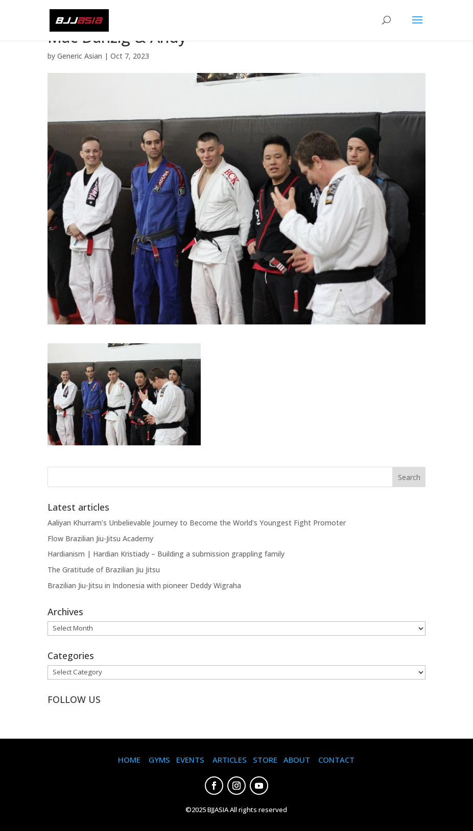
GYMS (159, 759)
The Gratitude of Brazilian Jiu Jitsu (104, 569)
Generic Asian (79, 56)
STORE (265, 759)
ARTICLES (229, 759)
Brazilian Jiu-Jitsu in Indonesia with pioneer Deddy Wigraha (144, 585)
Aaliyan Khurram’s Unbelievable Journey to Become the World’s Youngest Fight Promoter (197, 522)
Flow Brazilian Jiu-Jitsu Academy (100, 538)
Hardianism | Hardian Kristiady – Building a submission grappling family (166, 554)
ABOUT (296, 759)
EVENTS (190, 759)
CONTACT (336, 759)
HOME (129, 759)
